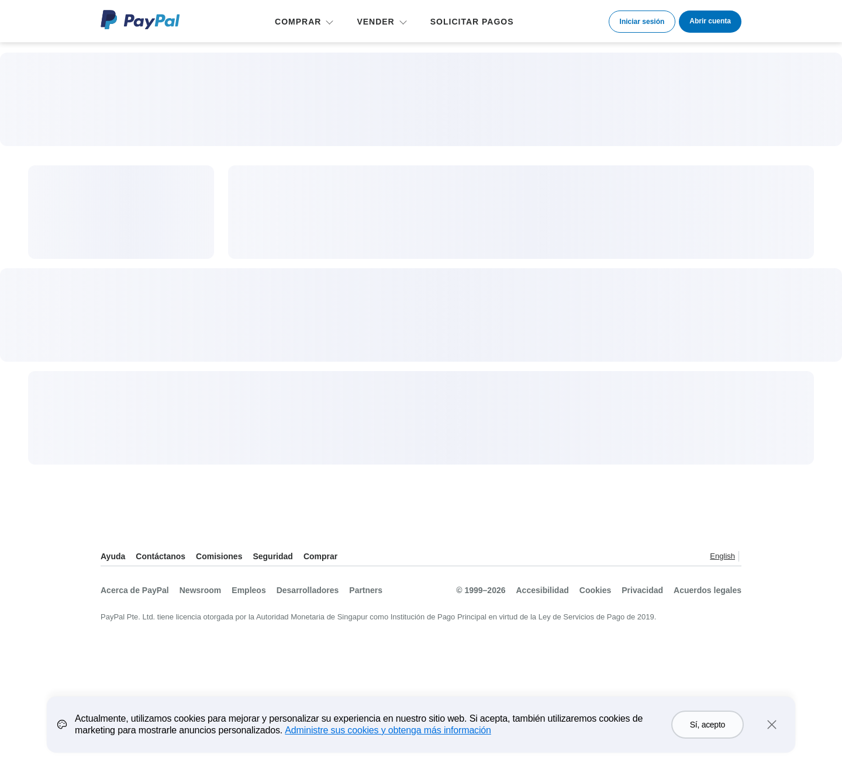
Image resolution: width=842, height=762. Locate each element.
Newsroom (201, 590)
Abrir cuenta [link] (710, 21)
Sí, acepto (707, 730)
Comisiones (219, 556)
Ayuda (113, 556)
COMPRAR (298, 21)
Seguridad (272, 556)
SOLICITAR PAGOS (472, 21)
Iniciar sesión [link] (642, 22)
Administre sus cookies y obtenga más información (388, 736)
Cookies (595, 590)
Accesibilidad (542, 590)
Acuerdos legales (707, 590)
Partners (365, 590)
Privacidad (642, 590)
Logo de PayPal (140, 19)
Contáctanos (160, 556)
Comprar (320, 556)
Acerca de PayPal (135, 590)
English (722, 556)
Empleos (248, 590)
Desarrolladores (308, 590)
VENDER (375, 21)
